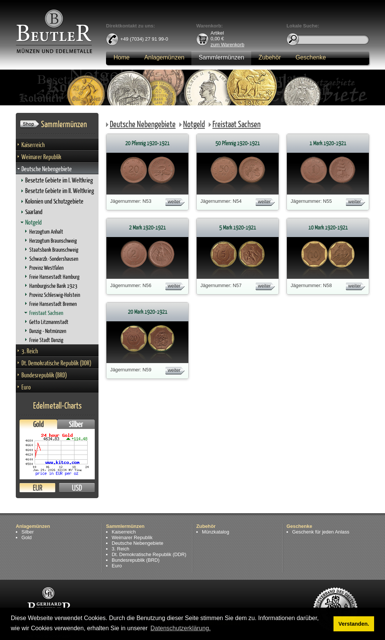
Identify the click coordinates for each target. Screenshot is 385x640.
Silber (76, 424)
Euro (26, 387)
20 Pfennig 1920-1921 (147, 143)
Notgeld (33, 222)
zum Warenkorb (227, 44)
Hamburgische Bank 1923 (53, 285)
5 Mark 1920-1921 (237, 227)
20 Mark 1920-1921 (147, 311)
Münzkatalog (215, 532)
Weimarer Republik (41, 157)
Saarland (33, 212)
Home (122, 57)
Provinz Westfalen (46, 267)
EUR (37, 488)
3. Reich (29, 351)
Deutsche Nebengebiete (46, 169)
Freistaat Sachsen (46, 312)
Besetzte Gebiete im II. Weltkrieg (59, 191)
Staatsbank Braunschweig (53, 249)
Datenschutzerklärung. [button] (180, 628)
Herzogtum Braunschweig (53, 240)
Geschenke (311, 57)
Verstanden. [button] (353, 624)
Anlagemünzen (164, 57)
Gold (38, 424)
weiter (174, 201)
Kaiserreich (33, 145)
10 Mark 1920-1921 (328, 227)
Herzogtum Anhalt (46, 231)
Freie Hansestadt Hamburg (54, 276)
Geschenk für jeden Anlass (320, 532)
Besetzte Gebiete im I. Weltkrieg (59, 180)
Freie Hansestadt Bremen (53, 303)
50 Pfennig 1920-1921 (237, 143)
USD (77, 488)
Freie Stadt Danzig (46, 340)
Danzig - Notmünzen (47, 330)
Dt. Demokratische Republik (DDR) (56, 363)
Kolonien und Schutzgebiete (54, 201)
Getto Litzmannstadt (48, 321)
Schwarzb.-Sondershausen (53, 258)
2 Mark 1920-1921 (147, 227)
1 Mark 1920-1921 (327, 143)
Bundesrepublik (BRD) (44, 375)
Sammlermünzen (221, 57)
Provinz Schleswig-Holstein (54, 294)
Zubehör (269, 57)
